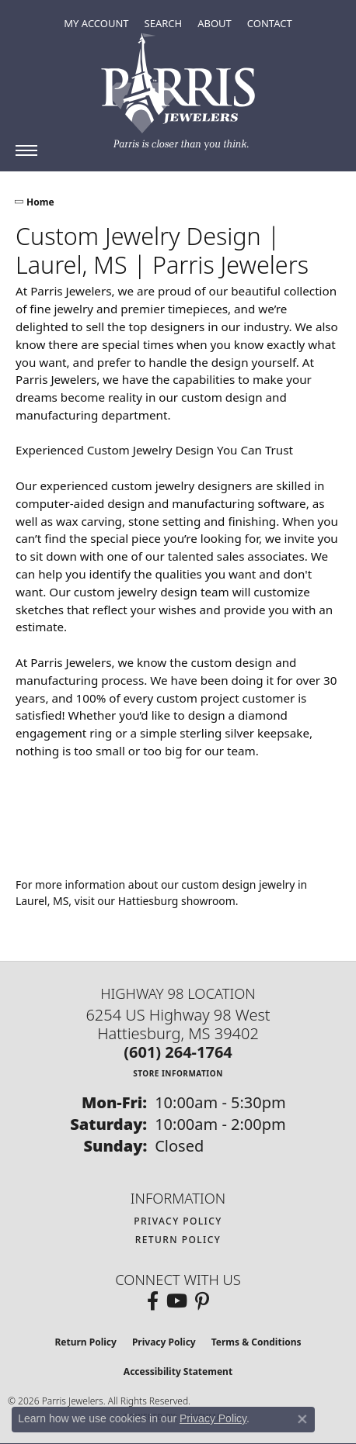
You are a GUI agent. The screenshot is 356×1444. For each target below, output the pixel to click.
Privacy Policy (178, 1221)
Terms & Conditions (256, 1342)
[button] (96, 23)
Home (40, 202)
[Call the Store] (178, 1052)
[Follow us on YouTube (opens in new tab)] (176, 1301)
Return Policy (178, 1239)
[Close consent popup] (302, 1419)
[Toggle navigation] (26, 150)
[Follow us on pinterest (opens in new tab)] (202, 1301)
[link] (269, 23)
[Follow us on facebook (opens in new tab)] (153, 1301)
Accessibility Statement (178, 1371)
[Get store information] (178, 1073)
